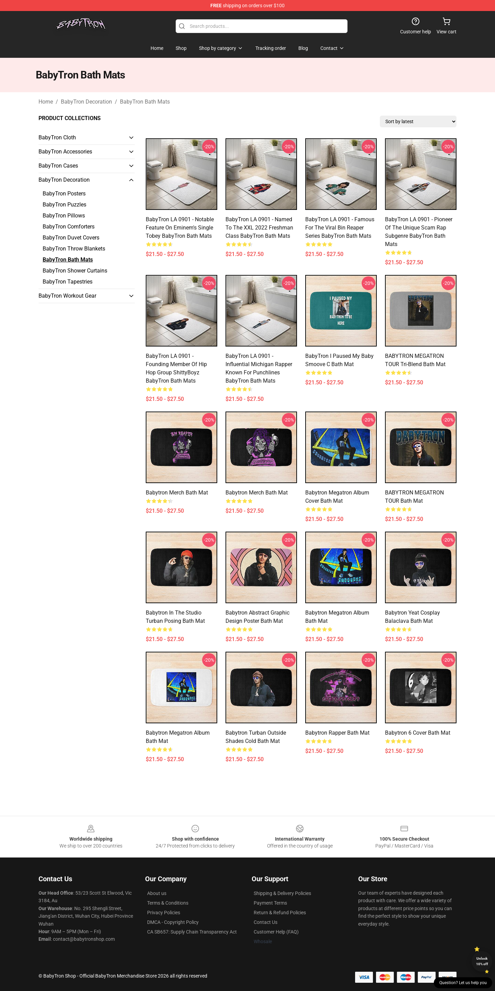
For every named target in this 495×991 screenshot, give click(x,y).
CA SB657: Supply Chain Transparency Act (192, 932)
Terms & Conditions (167, 903)
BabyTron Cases (58, 165)
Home (45, 101)
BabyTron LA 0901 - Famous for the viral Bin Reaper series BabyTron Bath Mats (339, 227)
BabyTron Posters (64, 193)
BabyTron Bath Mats (145, 101)
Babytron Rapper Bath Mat (337, 732)
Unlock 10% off (482, 961)
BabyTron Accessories (65, 151)
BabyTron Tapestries (67, 281)
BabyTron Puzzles (64, 204)
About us (156, 893)
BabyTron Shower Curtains (75, 270)
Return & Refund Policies (280, 912)
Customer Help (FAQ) (276, 932)
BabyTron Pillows (64, 215)
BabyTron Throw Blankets (74, 248)
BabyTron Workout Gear (67, 295)
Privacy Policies (163, 912)
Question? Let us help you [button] (463, 982)
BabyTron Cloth (57, 137)
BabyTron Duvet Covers (71, 237)
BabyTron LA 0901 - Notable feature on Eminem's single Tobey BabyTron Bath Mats (180, 227)
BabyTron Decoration (86, 101)
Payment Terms (270, 903)
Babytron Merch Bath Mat (177, 492)
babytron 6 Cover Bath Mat (417, 732)
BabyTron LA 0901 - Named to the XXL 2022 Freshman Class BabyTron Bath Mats (259, 227)
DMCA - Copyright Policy (173, 922)
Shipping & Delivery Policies (282, 893)
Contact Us (265, 922)
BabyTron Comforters (69, 226)
